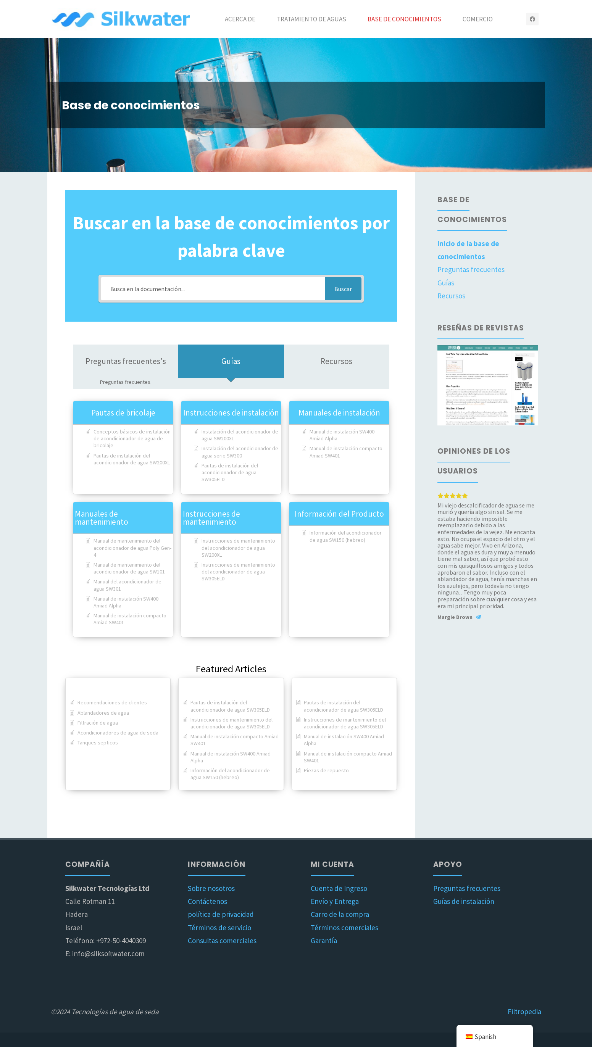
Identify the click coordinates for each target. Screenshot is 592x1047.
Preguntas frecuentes (471, 269)
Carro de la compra (340, 914)
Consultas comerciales (222, 940)
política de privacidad (221, 914)
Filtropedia (524, 1011)
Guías (445, 282)
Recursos (451, 295)
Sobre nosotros (211, 888)
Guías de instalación (463, 901)
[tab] (125, 367)
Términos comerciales (344, 927)
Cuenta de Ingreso (339, 888)
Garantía (324, 940)
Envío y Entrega (335, 901)
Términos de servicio (219, 927)
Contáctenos (207, 901)
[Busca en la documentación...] (213, 288)
